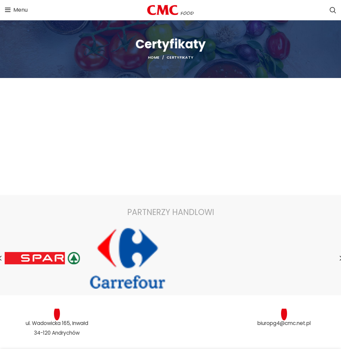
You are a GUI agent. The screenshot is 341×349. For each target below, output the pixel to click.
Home (154, 57)
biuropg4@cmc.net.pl (284, 323)
